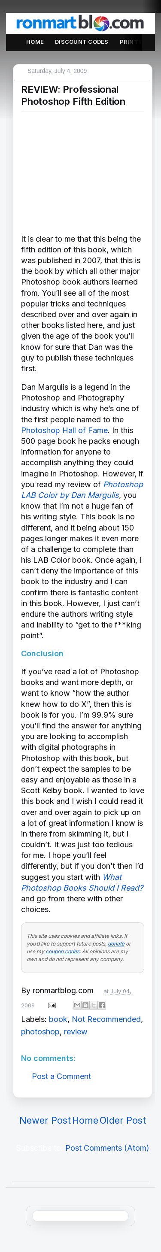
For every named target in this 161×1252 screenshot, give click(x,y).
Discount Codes (82, 41)
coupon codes (62, 951)
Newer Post (45, 1120)
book (58, 1019)
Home (35, 41)
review (76, 1031)
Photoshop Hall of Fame (64, 430)
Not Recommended (106, 1019)
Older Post (123, 1120)
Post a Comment (61, 1076)
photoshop (40, 1031)
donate (116, 943)
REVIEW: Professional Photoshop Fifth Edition (73, 95)
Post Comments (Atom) (107, 1147)
